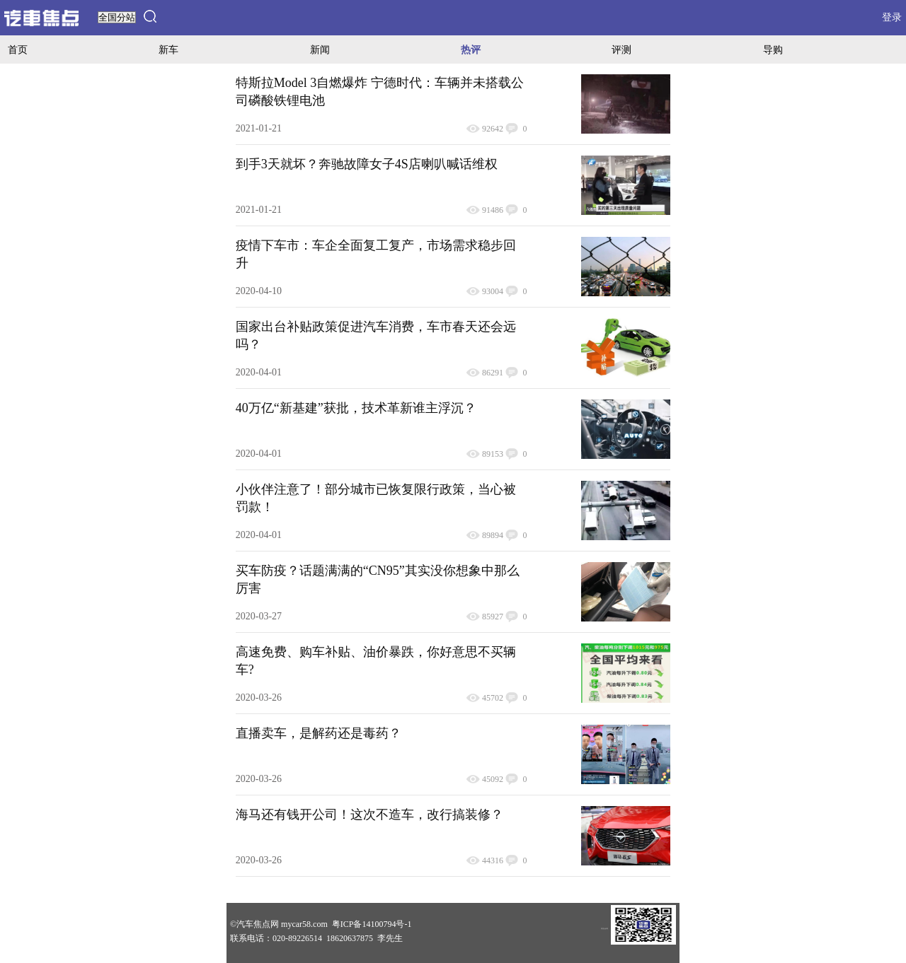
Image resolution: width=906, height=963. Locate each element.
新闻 (320, 49)
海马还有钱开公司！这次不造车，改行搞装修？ (369, 814)
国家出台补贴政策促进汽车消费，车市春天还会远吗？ (376, 335)
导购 (773, 49)
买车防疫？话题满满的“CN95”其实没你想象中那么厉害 (378, 579)
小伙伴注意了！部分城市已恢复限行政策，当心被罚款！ (376, 498)
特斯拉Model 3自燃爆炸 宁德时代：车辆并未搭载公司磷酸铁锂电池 (380, 91)
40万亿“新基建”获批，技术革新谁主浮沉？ (356, 408)
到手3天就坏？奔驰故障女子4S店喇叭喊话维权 (367, 164)
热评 (471, 49)
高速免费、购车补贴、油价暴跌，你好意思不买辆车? (376, 661)
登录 (892, 17)
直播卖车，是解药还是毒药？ (318, 733)
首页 (18, 49)
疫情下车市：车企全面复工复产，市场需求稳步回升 (376, 254)
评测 (621, 49)
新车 (168, 49)
